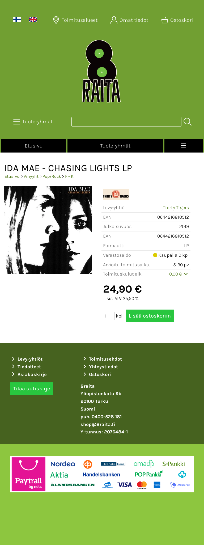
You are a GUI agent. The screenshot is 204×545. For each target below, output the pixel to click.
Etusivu (34, 146)
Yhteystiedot (100, 367)
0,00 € (179, 274)
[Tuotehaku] (126, 121)
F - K (69, 176)
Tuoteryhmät (115, 146)
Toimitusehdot (102, 359)
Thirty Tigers (176, 207)
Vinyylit (31, 176)
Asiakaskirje (28, 374)
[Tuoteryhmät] (33, 122)
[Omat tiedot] (130, 20)
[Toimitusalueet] (75, 20)
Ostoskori (96, 374)
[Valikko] (183, 146)
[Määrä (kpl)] (109, 316)
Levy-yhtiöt (26, 359)
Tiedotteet (25, 367)
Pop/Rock (51, 176)
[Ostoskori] (178, 20)
